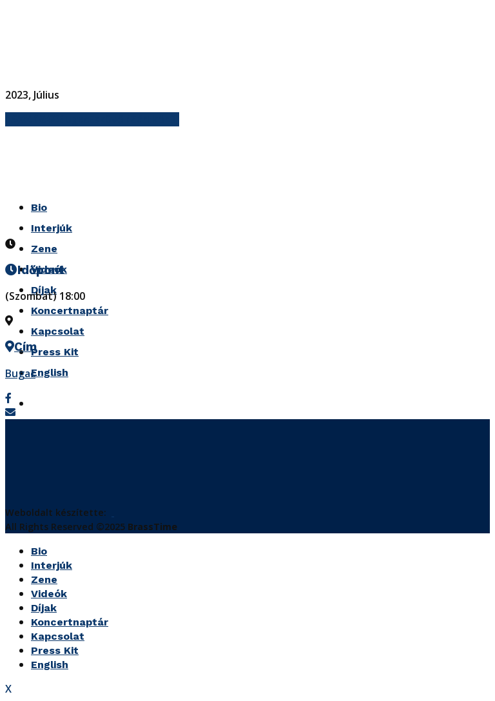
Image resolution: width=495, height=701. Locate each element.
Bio (39, 551)
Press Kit (55, 352)
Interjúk (51, 565)
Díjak (44, 608)
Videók (49, 593)
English (49, 372)
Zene (44, 248)
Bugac (20, 373)
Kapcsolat (57, 331)
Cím (25, 347)
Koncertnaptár (69, 310)
